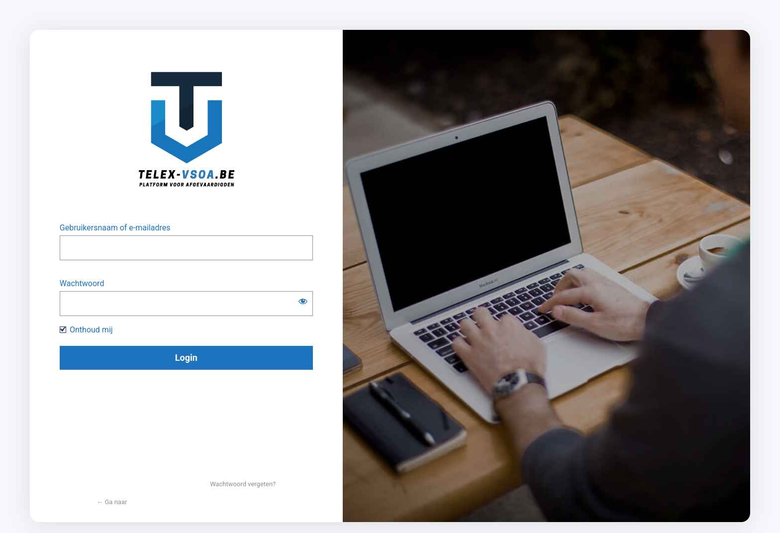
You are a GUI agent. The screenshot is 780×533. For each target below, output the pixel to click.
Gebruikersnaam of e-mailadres (115, 227)
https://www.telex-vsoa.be (186, 133)
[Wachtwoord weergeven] (303, 301)
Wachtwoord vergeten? (243, 484)
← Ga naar (112, 502)
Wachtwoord (82, 283)
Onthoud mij (91, 329)
